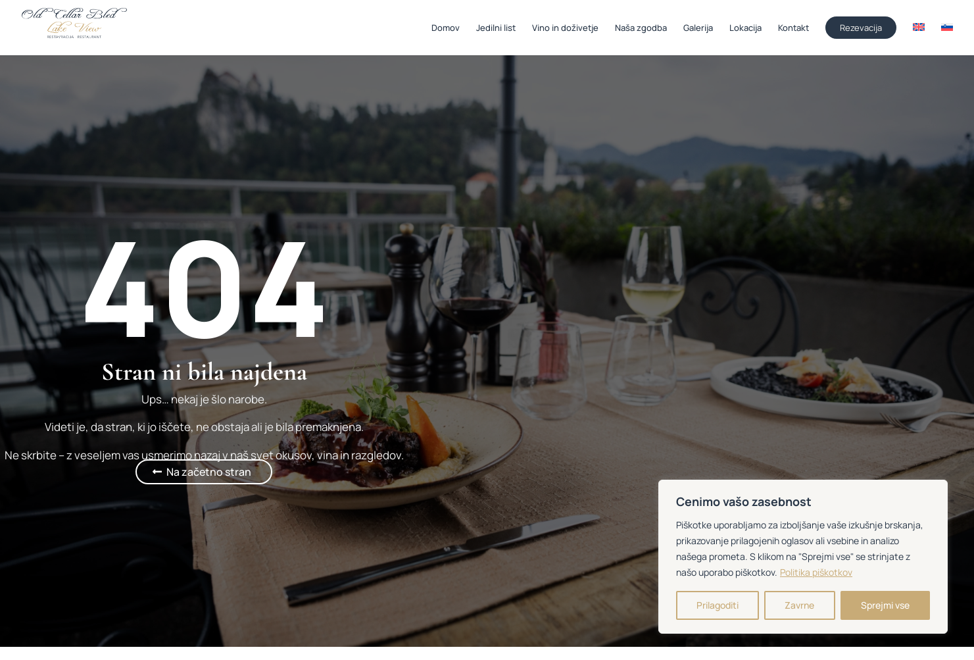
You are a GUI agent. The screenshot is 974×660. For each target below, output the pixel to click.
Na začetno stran (208, 472)
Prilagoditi (717, 605)
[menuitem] (919, 38)
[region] (803, 557)
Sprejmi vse (885, 605)
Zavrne (799, 605)
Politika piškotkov (816, 572)
